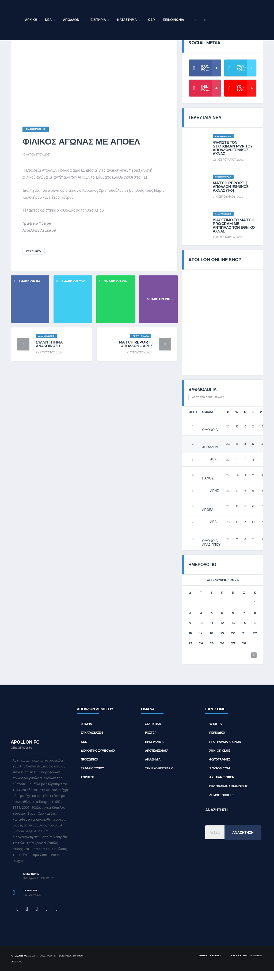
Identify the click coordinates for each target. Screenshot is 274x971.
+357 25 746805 (32, 895)
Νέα (48, 20)
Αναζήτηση (243, 832)
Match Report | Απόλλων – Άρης (136, 344)
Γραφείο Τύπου (92, 768)
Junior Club (220, 750)
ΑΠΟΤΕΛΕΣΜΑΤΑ (156, 750)
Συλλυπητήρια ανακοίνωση (49, 344)
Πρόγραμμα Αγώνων (225, 742)
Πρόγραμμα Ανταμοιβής (228, 786)
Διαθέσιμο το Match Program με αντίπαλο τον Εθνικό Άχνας (234, 225)
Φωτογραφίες (219, 759)
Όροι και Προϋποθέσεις (246, 955)
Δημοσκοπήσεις (221, 795)
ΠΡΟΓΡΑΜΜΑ (154, 742)
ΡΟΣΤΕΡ (151, 732)
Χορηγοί (87, 777)
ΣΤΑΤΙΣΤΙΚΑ (153, 724)
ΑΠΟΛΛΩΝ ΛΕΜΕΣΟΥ (95, 709)
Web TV (215, 724)
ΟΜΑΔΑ (148, 709)
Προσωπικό (89, 759)
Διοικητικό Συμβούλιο (98, 750)
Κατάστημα (127, 20)
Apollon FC (19, 955)
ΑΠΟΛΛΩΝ (71, 20)
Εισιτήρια (98, 20)
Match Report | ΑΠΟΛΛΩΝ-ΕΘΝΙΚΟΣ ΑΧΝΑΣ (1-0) (230, 186)
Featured (33, 251)
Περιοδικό (217, 732)
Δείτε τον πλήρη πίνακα (208, 397)
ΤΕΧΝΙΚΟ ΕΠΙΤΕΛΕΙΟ (159, 768)
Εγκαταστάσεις (92, 732)
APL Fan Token (221, 777)
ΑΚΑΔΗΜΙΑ (153, 759)
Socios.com (219, 768)
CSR (151, 20)
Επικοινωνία (173, 20)
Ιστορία (86, 724)
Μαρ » (254, 655)
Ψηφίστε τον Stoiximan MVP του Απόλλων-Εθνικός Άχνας (233, 148)
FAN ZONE (215, 709)
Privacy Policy (210, 955)
